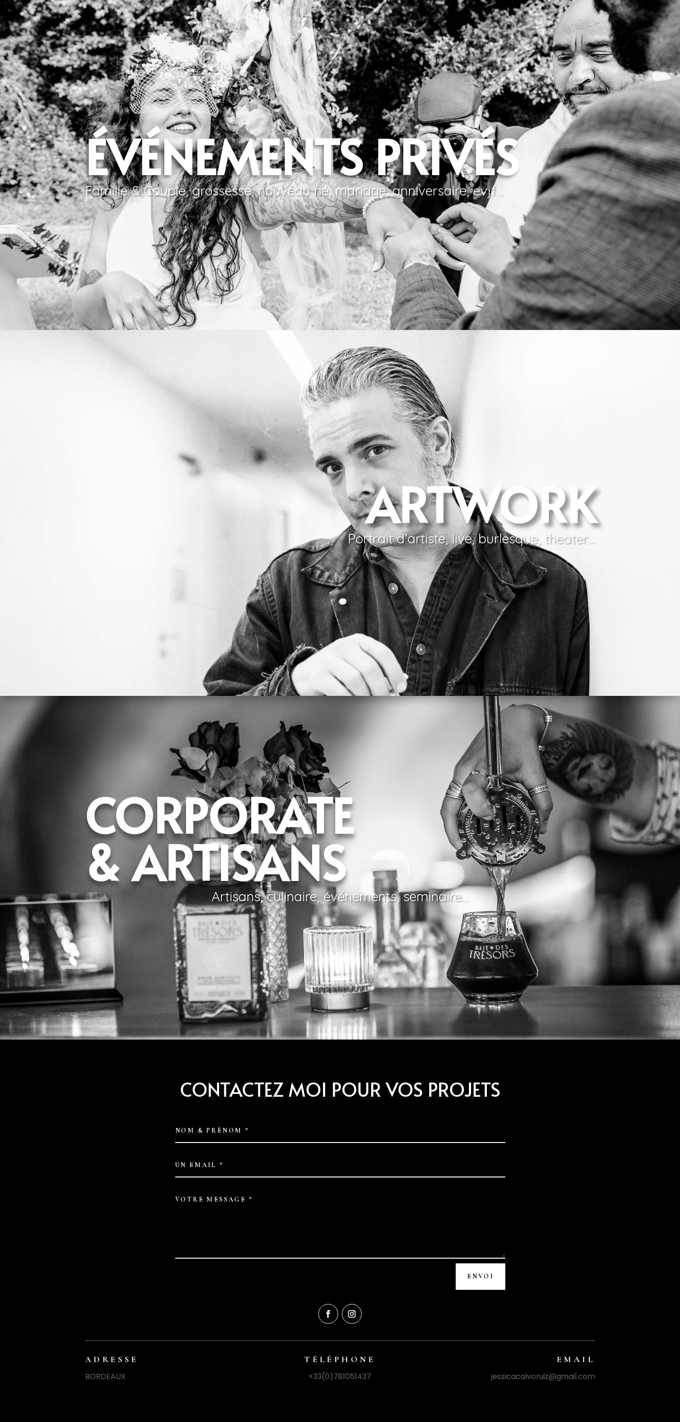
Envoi (480, 1276)
